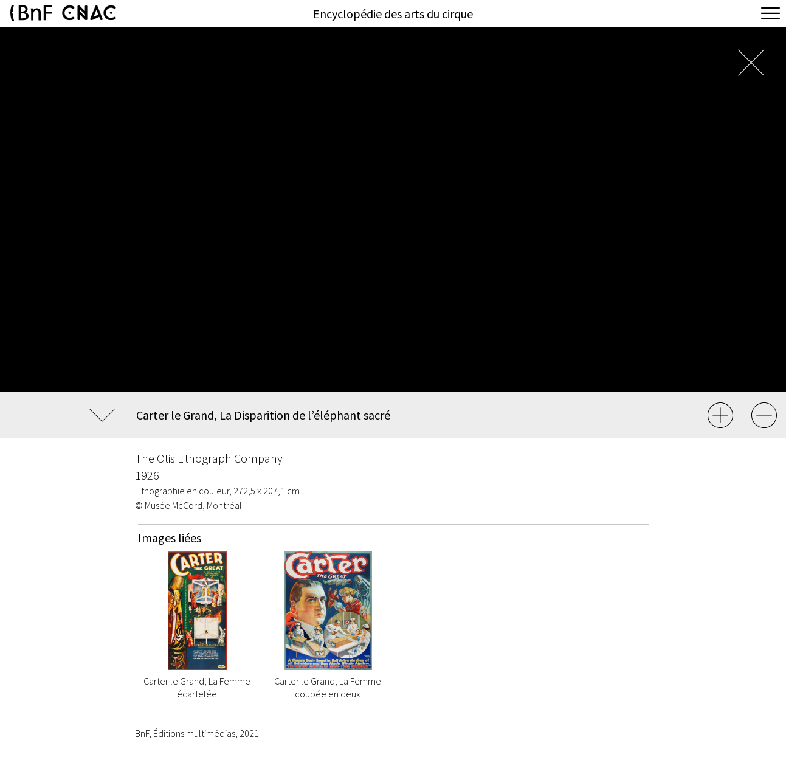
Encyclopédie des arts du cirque (393, 13)
